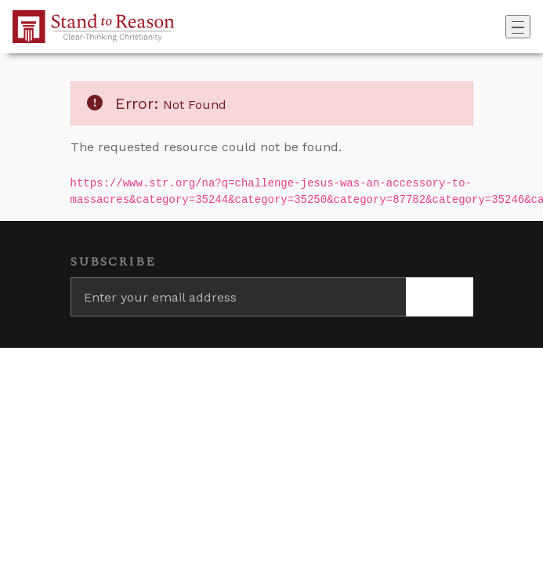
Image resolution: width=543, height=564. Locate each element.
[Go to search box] (500, 26)
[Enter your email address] (238, 296)
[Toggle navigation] (517, 26)
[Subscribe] (439, 296)
